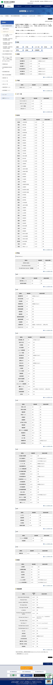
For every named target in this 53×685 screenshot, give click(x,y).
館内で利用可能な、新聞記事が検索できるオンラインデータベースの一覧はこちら (32, 651)
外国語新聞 (37, 50)
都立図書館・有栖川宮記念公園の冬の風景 (7, 47)
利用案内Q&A (5, 64)
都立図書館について (6, 90)
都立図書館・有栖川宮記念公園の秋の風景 (7, 43)
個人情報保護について (31, 679)
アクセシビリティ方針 (21, 679)
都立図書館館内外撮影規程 (7, 68)
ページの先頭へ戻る (48, 77)
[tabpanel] (26, 668)
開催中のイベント (6, 98)
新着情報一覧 (5, 77)
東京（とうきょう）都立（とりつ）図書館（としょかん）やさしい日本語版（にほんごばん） (7, 59)
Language (42, 1)
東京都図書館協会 (13, 671)
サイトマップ (30, 3)
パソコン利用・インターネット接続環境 (7, 35)
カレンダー (5, 94)
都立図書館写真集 (6, 71)
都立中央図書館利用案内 (7, 25)
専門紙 (17, 50)
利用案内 (4, 22)
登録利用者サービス (6, 87)
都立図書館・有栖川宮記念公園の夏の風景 (7, 39)
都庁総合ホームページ (48, 1)
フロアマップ (5, 31)
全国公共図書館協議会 (26, 671)
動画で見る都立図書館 (7, 74)
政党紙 (27, 50)
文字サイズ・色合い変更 (34, 1)
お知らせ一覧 (5, 84)
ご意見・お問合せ (40, 679)
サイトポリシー (12, 679)
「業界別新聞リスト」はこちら (22, 653)
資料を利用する (6, 28)
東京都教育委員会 (38, 671)
